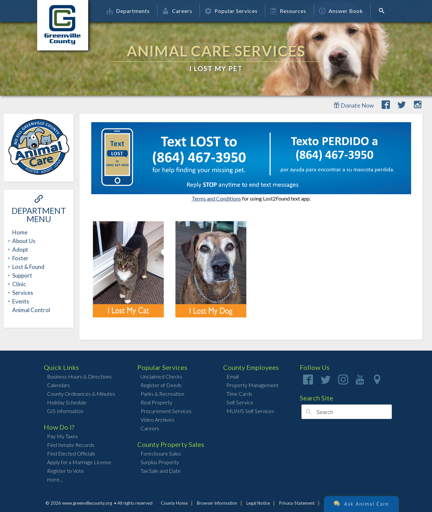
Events (20, 301)
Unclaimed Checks (161, 376)
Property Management (252, 385)
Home (20, 232)
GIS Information (65, 411)
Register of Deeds (161, 385)
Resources (288, 11)
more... (54, 479)
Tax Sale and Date (161, 471)
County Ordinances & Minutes (81, 393)
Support (21, 275)
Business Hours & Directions (79, 376)
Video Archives (157, 419)
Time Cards (239, 393)
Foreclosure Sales (161, 453)
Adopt (19, 249)
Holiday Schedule (67, 402)
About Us (23, 240)
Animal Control (31, 309)
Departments (128, 11)
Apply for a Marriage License (79, 462)
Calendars (58, 385)
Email (232, 376)
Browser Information (217, 503)
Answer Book (341, 11)
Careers (177, 11)
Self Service (239, 402)
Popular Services (231, 11)
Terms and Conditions (216, 198)
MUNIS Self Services (250, 411)
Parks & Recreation (162, 393)
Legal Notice (258, 503)
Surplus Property (160, 462)
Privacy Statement (297, 503)
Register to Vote (65, 471)
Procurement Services (166, 411)
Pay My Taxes (62, 436)
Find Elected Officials (71, 453)
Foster (20, 258)
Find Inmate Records (70, 445)
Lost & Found (27, 266)
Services (22, 292)
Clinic (18, 284)
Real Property (156, 402)
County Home (174, 503)
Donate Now (354, 105)
